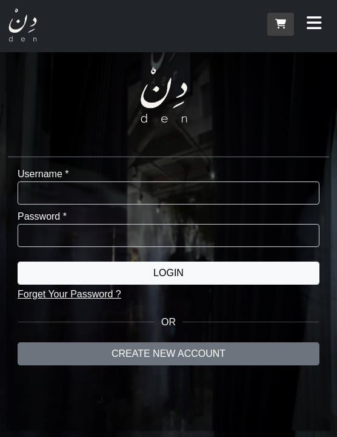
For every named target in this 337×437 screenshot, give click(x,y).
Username (43, 174)
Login (168, 273)
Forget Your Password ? (69, 294)
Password (42, 216)
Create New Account (168, 353)
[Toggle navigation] (314, 23)
